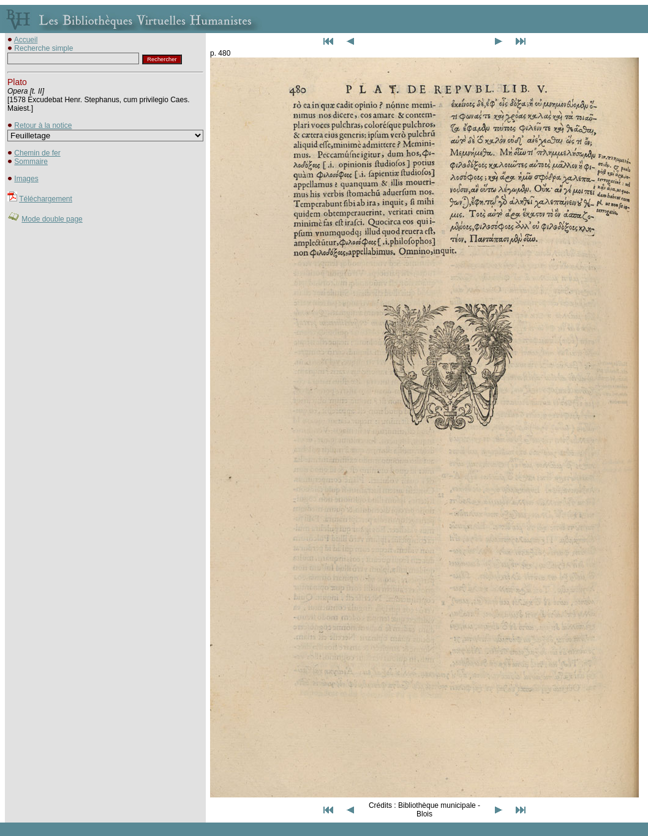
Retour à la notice (43, 125)
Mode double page (51, 219)
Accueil (26, 39)
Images (26, 178)
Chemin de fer (37, 153)
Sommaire (31, 161)
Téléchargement (45, 199)
